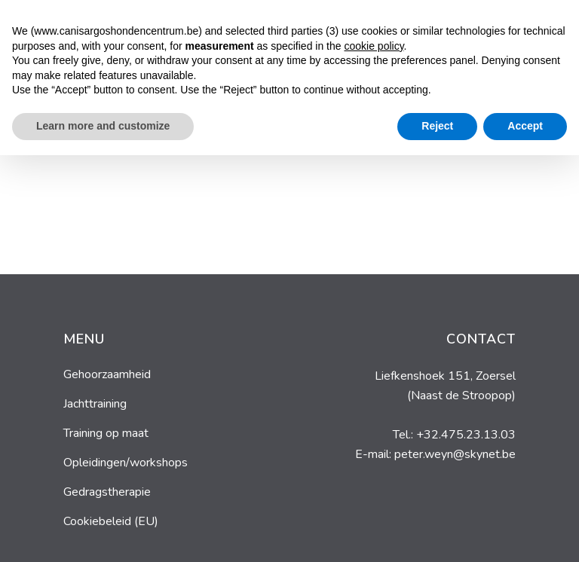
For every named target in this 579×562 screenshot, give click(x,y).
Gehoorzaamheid (107, 374)
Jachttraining (95, 404)
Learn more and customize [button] (103, 533)
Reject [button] (437, 533)
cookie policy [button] (373, 453)
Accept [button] (525, 533)
